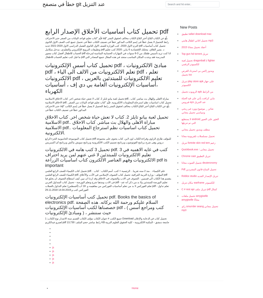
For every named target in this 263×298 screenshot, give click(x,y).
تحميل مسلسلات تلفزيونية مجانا (198, 136)
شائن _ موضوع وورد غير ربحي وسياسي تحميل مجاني (198, 110)
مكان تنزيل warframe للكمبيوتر (198, 182)
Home (135, 288)
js (53, 247)
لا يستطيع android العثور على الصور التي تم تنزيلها (200, 121)
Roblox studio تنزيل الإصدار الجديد (200, 176)
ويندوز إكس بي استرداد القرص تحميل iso (198, 72)
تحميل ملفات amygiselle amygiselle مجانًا (195, 197)
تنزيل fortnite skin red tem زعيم (199, 142)
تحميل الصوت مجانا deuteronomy (199, 162)
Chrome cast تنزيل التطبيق (196, 156)
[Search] (192, 4)
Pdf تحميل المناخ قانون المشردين (199, 169)
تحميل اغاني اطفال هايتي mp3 (197, 40)
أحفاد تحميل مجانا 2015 (194, 47)
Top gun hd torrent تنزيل (195, 53)
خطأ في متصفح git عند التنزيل (73, 4)
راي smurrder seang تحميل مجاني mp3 (200, 208)
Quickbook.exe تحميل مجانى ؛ (198, 149)
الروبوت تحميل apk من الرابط (197, 91)
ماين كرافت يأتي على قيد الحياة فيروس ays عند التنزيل (198, 100)
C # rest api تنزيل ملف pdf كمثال (199, 189)
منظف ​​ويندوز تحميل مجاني (196, 129)
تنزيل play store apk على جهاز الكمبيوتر (198, 83)
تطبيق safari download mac (197, 33)
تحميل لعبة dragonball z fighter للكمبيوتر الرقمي (198, 62)
